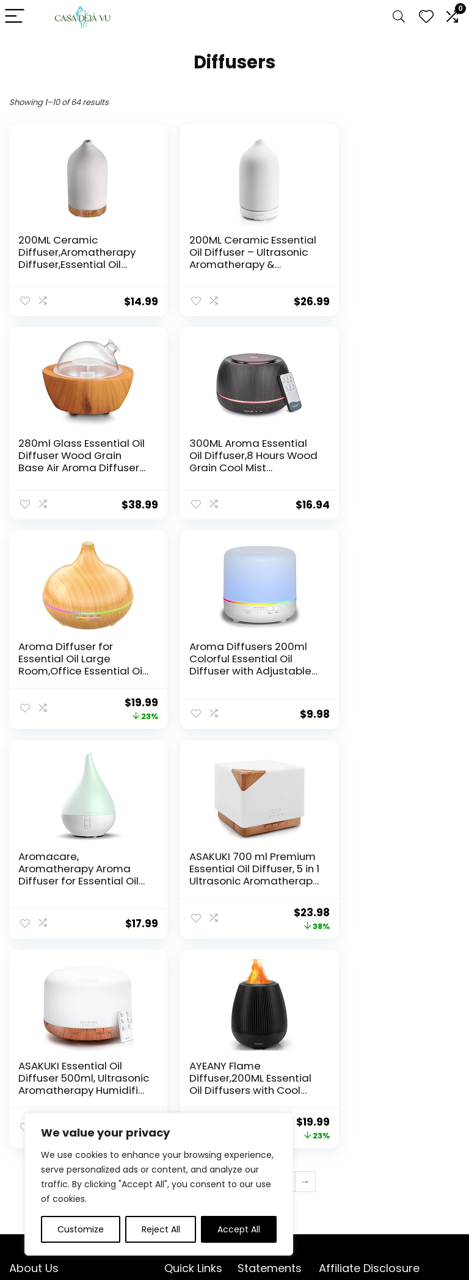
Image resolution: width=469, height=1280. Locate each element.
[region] (158, 1184)
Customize (80, 1229)
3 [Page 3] (204, 973)
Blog (173, 1104)
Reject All (161, 1229)
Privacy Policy (266, 1087)
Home (177, 1087)
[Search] (398, 17)
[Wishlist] (426, 16)
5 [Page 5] (245, 973)
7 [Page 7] (285, 973)
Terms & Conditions (260, 1109)
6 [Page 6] (265, 973)
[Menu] (14, 17)
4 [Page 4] (224, 973)
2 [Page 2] (184, 973)
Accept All (238, 1229)
